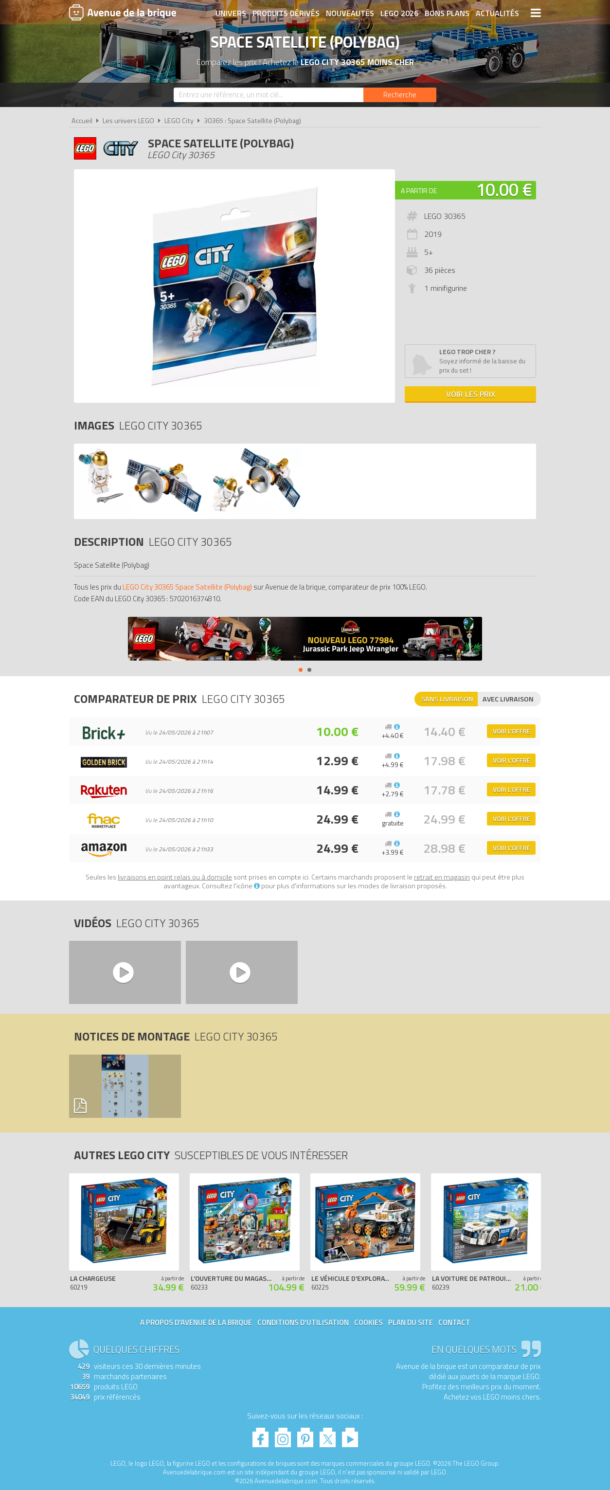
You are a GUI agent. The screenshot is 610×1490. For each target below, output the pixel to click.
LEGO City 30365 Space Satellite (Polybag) (187, 586)
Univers (230, 13)
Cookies (368, 1322)
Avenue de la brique (122, 12)
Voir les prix (470, 394)
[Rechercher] (399, 95)
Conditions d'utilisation (303, 1322)
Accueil (82, 120)
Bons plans (447, 13)
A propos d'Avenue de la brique (196, 1322)
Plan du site (410, 1322)
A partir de (419, 190)
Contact (454, 1322)
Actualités (497, 13)
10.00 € (504, 189)
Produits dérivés (286, 13)
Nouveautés (350, 13)
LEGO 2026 (399, 13)
